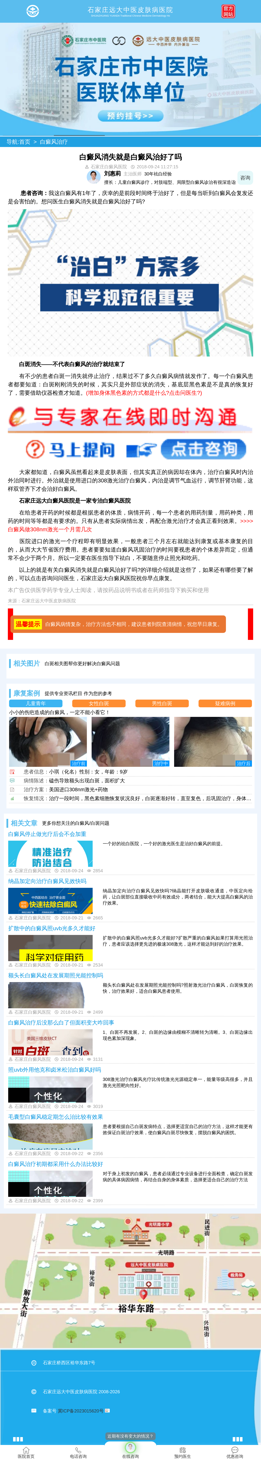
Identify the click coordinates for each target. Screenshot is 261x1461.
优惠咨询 (234, 1453)
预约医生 (182, 1453)
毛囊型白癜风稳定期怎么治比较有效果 (55, 1117)
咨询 (245, 178)
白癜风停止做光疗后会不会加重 (47, 834)
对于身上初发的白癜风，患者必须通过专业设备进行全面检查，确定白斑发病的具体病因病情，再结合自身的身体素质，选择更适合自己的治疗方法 (178, 1176)
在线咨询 (130, 1450)
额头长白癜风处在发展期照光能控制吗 (55, 975)
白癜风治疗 (54, 142)
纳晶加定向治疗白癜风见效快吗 (47, 881)
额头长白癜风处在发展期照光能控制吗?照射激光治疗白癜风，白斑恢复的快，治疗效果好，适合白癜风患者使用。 (178, 988)
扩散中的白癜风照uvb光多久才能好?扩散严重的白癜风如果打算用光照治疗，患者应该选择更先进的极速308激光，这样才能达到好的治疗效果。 (178, 940)
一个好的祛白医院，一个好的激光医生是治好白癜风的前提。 (164, 843)
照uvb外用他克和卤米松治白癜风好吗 (54, 1070)
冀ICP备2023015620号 (81, 1410)
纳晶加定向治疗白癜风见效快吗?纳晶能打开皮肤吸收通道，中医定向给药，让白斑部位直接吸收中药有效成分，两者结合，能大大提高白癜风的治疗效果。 (178, 896)
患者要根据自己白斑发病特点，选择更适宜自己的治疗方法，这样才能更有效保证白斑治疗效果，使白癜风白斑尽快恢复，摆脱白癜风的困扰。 (178, 1129)
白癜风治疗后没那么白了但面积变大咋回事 (61, 1022)
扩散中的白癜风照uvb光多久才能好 (51, 928)
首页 (24, 142)
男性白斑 (162, 703)
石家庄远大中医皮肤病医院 (48, 600)
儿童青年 (36, 703)
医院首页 (26, 1453)
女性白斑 (99, 703)
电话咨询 (78, 1453)
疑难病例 (225, 703)
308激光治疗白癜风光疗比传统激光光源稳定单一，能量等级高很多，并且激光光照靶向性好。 (178, 1082)
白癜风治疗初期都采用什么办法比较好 (55, 1164)
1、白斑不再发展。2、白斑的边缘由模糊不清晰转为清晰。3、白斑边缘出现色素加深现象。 (178, 1035)
